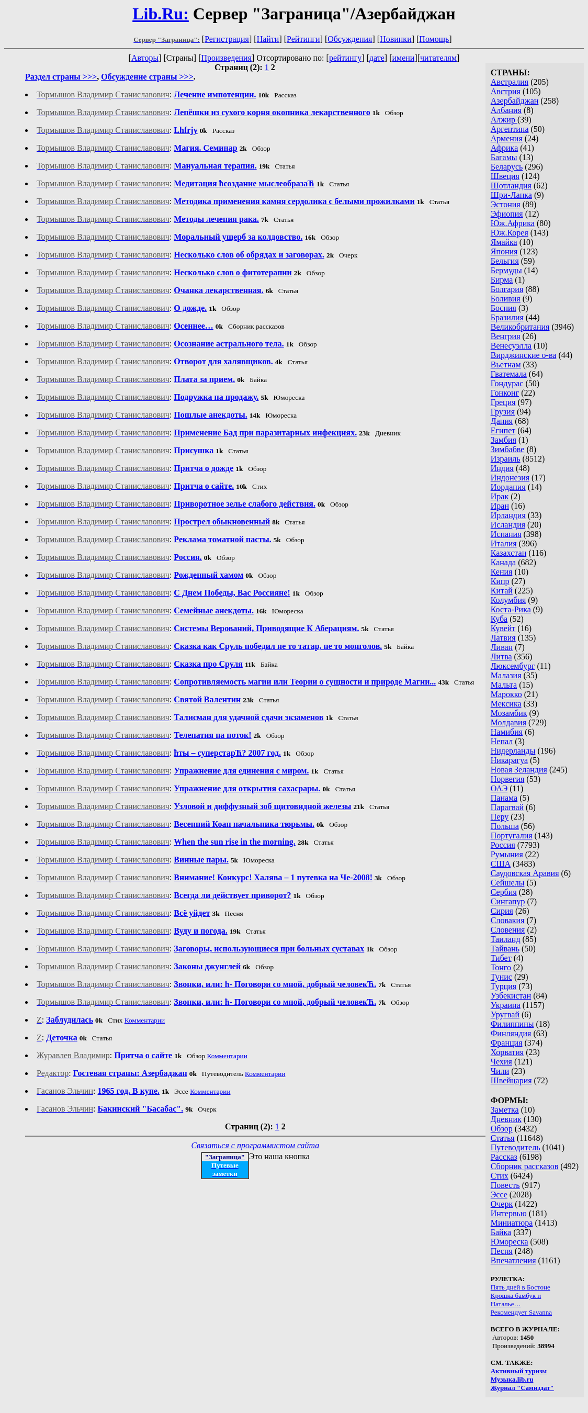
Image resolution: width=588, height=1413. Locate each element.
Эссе (499, 1194)
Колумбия (508, 600)
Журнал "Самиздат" (522, 1388)
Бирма (502, 279)
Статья (503, 1138)
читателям (438, 57)
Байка (501, 1232)
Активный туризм (519, 1371)
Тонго (501, 967)
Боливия (506, 298)
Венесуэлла (511, 345)
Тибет (501, 958)
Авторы (145, 57)
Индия (502, 468)
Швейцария (511, 1080)
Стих (499, 1175)
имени (403, 57)
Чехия (501, 1061)
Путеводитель (515, 1147)
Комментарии (145, 1020)
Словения (508, 929)
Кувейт (503, 628)
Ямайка (504, 242)
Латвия (503, 637)
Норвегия (508, 779)
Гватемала (509, 373)
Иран (500, 505)
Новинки (396, 39)
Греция (503, 402)
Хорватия (507, 1052)
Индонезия (510, 477)
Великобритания (520, 326)
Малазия (506, 675)
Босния (503, 308)
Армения (507, 138)
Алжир (504, 119)
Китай (502, 590)
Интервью (509, 1213)
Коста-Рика (511, 609)
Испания (506, 534)
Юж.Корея (509, 232)
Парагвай (507, 807)
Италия (504, 543)
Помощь (434, 39)
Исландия (508, 524)
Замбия (503, 439)
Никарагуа (509, 760)
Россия (503, 844)
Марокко (506, 694)
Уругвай (505, 1014)
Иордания (508, 487)
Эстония (506, 204)
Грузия (503, 411)
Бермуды (506, 270)
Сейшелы (508, 882)
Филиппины (512, 1023)
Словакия (508, 920)
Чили (500, 1071)
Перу (499, 816)
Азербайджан (515, 100)
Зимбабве (508, 449)
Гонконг (505, 392)
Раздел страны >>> (61, 76)
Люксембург (513, 665)
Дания (502, 421)
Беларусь (507, 166)
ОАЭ (499, 788)
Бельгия (505, 260)
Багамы (504, 157)
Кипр (500, 581)
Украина (506, 1005)
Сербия (504, 892)
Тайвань (505, 948)
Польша (505, 826)
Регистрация (227, 39)
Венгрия (506, 336)
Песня (502, 1251)
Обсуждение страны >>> (147, 76)
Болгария (507, 289)
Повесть (505, 1185)
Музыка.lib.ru (512, 1379)
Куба (499, 618)
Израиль (506, 458)
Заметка (505, 1109)
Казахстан (508, 552)
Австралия (509, 81)
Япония (504, 251)
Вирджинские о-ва (524, 355)
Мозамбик (509, 713)
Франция (507, 1042)
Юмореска (509, 1241)
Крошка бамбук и (516, 1295)
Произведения (226, 57)
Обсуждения (349, 39)
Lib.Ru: (160, 13)
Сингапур (508, 901)
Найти (268, 39)
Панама (504, 797)
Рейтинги (303, 39)
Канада (503, 562)
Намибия (507, 731)
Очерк (502, 1203)
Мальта (504, 684)
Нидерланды (513, 750)
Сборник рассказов (525, 1166)
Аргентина (510, 129)
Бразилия (507, 317)
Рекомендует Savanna (521, 1312)
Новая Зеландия (519, 769)
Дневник (506, 1119)
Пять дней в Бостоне (520, 1287)
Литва (501, 656)
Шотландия (511, 185)
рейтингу (345, 57)
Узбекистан (511, 995)
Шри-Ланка (511, 194)
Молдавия (508, 722)
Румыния (507, 854)
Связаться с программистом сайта (255, 1145)
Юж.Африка (513, 223)
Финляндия (511, 1033)
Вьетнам (506, 364)
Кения (502, 571)
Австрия (506, 91)
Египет (503, 430)
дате (377, 57)
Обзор (502, 1128)
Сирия (502, 910)
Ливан (502, 647)
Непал (502, 741)
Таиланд (506, 939)
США (501, 863)
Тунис (501, 976)
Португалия (512, 835)
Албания (506, 110)
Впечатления (513, 1260)
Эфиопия (507, 213)
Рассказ (504, 1156)
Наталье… (506, 1304)
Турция (503, 986)
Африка (504, 147)
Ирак (499, 496)
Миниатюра (512, 1222)
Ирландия (508, 515)
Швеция (505, 176)
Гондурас (507, 383)
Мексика (506, 703)
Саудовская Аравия (525, 873)
